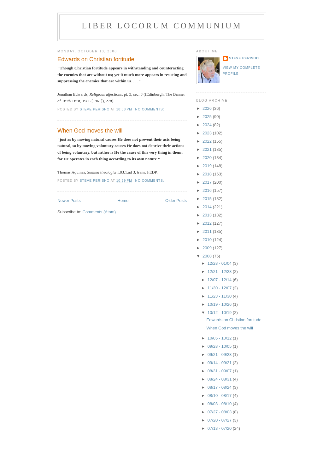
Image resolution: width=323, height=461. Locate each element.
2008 (208, 256)
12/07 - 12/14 (220, 279)
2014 (208, 206)
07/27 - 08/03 (220, 412)
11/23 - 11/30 (220, 296)
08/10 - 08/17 (220, 395)
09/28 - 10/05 (220, 346)
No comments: (150, 109)
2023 (208, 133)
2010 (208, 239)
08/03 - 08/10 (220, 403)
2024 (208, 124)
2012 (208, 223)
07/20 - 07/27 (220, 420)
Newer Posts (69, 200)
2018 (208, 174)
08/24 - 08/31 (220, 379)
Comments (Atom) (99, 212)
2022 (208, 141)
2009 (208, 247)
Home (123, 200)
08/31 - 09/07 (220, 371)
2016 (208, 190)
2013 (208, 215)
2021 (208, 149)
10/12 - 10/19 (220, 312)
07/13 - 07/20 (220, 428)
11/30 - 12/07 (220, 288)
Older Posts (176, 200)
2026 (208, 108)
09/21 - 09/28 (220, 354)
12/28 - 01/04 (220, 263)
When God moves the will (89, 130)
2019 (208, 165)
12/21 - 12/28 (220, 271)
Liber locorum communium (162, 25)
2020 (208, 157)
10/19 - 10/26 (220, 304)
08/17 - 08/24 (220, 387)
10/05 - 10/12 (220, 338)
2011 (208, 231)
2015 (208, 198)
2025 (208, 116)
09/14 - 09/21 (220, 362)
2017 (208, 182)
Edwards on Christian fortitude (95, 59)
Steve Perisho (244, 58)
